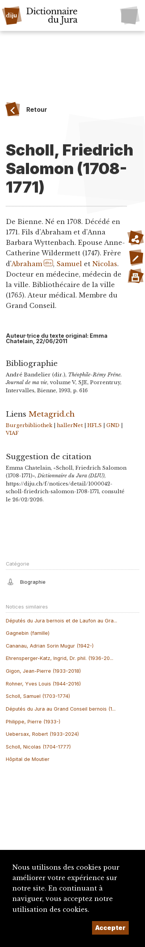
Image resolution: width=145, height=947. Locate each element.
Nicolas (104, 264)
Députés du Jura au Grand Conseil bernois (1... (61, 709)
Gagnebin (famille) (27, 633)
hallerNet (70, 425)
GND (112, 425)
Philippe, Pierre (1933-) (33, 722)
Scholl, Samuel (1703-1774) (38, 696)
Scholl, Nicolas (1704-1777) (38, 747)
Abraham (26, 264)
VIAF (12, 433)
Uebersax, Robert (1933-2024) (42, 734)
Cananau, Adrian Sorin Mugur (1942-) (50, 646)
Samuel (69, 264)
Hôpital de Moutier (27, 759)
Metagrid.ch (52, 414)
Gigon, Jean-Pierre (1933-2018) (43, 671)
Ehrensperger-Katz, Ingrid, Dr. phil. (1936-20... (59, 658)
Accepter (110, 928)
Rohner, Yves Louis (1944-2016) (43, 684)
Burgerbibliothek (29, 425)
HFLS (94, 425)
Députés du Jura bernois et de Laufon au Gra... (61, 621)
